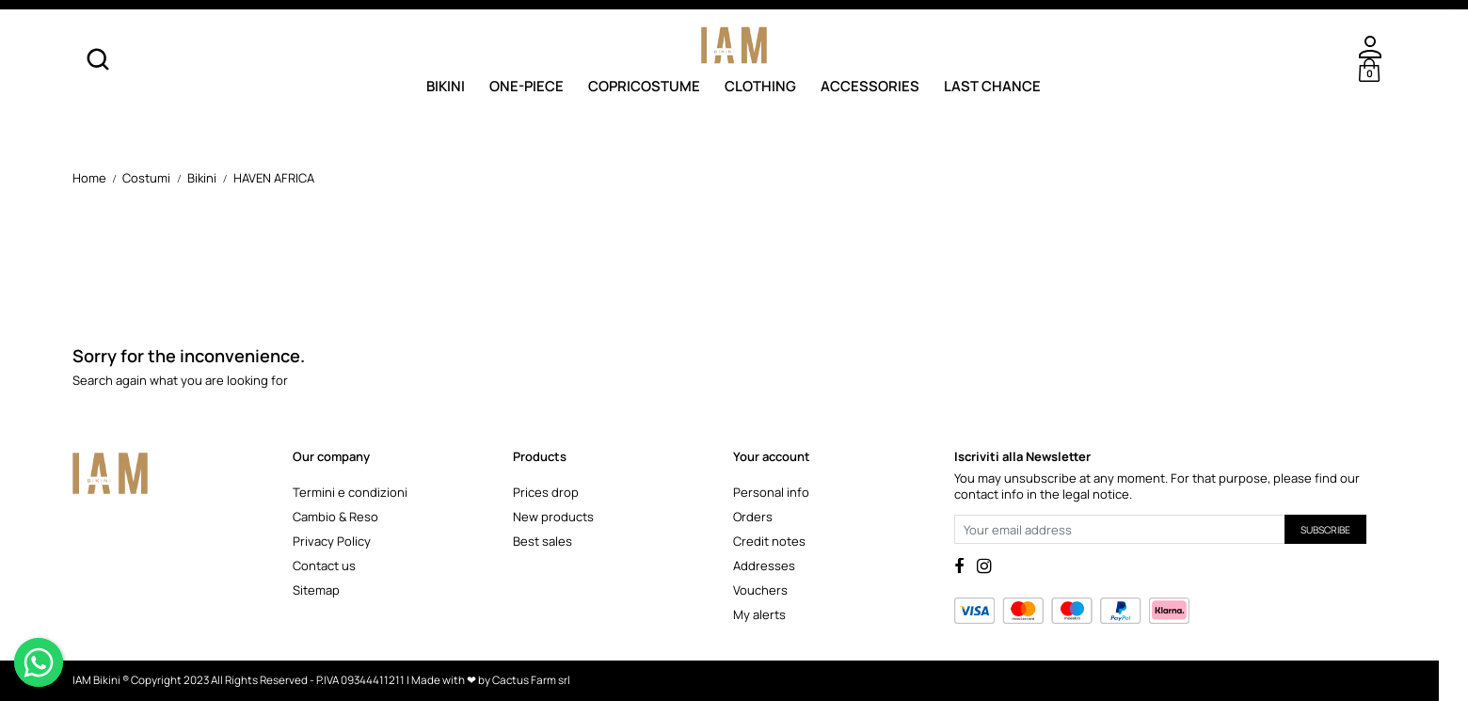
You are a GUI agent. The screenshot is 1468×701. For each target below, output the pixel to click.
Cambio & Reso (335, 516)
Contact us (324, 565)
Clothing (760, 85)
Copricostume (644, 85)
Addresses (764, 565)
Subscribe (1325, 529)
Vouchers (760, 590)
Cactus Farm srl (531, 680)
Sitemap (316, 590)
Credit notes (769, 541)
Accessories (870, 85)
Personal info (771, 492)
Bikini (445, 85)
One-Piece (526, 85)
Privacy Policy (332, 541)
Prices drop (546, 492)
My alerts (759, 614)
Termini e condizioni (350, 492)
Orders (753, 516)
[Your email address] (1119, 529)
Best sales (542, 541)
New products (553, 516)
